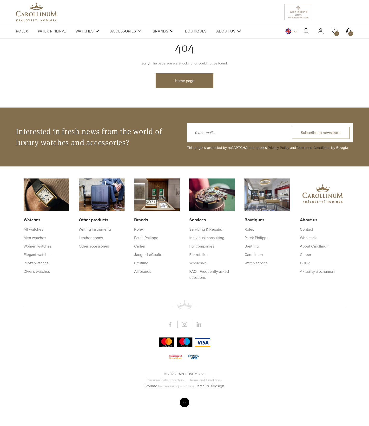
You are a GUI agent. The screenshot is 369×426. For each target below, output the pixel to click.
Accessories (123, 31)
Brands (160, 31)
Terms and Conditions (313, 321)
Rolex (22, 31)
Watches (84, 31)
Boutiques (196, 31)
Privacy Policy (278, 321)
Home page (184, 97)
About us (225, 31)
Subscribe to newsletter (321, 306)
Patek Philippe (52, 31)
